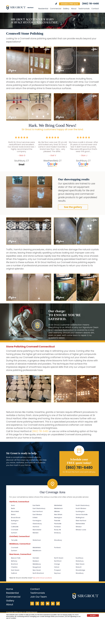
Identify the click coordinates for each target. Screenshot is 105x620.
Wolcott (78, 567)
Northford (57, 561)
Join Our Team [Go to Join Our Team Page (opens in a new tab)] (38, 596)
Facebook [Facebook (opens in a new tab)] (37, 603)
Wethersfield (80, 524)
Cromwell (14, 530)
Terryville (14, 540)
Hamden (36, 558)
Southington (80, 511)
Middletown (58, 508)
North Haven (58, 558)
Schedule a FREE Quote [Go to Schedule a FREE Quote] (69, 4)
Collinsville (14, 527)
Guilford (14, 573)
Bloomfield (15, 511)
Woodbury (58, 540)
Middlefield (58, 505)
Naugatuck (37, 567)
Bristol (13, 514)
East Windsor (37, 514)
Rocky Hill (57, 530)
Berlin (13, 508)
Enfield (35, 517)
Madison (36, 561)
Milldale (57, 511)
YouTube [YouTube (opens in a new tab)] (47, 603)
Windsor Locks (81, 530)
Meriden (35, 533)
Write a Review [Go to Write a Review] (56, 4)
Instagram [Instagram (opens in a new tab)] (32, 603)
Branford (14, 564)
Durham (14, 533)
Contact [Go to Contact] (95, 8)
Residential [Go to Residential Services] (43, 8)
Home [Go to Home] (9, 589)
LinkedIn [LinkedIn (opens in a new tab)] (53, 603)
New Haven (37, 570)
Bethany (14, 561)
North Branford (38, 573)
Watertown (37, 540)
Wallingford (80, 517)
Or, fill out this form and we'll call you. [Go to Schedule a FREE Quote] (79, 472)
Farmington (37, 521)
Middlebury (37, 564)
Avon (13, 505)
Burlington (14, 521)
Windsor (79, 527)
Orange (57, 564)
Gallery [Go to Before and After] (66, 8)
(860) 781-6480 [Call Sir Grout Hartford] (90, 3)
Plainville (57, 521)
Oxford (56, 567)
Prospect (57, 570)
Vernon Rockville (82, 514)
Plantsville (57, 524)
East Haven (15, 570)
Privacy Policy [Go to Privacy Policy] (67, 615)
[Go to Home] (21, 7)
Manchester (37, 530)
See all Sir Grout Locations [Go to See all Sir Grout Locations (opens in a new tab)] (42, 578)
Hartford (36, 527)
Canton (14, 524)
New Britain (58, 514)
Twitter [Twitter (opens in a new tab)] (42, 603)
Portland (57, 527)
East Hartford (38, 511)
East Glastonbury (39, 508)
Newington (58, 517)
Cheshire (14, 567)
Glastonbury (37, 524)
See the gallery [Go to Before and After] (73, 207)
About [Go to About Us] (73, 8)
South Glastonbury (82, 505)
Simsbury (57, 533)
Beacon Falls (15, 558)
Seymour (57, 573)
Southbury (79, 558)
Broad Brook (15, 517)
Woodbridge (80, 570)
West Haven (80, 564)
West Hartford (81, 521)
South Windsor (81, 508)
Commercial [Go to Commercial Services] (55, 8)
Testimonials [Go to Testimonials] (84, 8)
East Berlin (36, 505)
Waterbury (80, 561)
